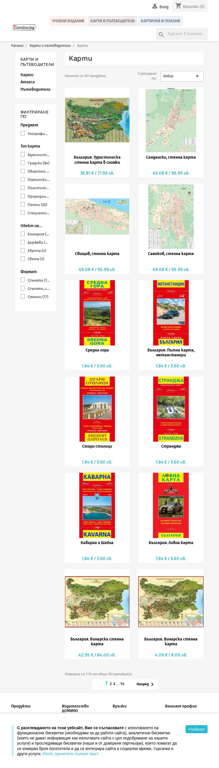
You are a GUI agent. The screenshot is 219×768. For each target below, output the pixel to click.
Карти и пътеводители (112, 21)
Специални (39, 213)
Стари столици (97, 446)
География (39, 134)
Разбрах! (196, 729)
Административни (39, 155)
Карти (27, 74)
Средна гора (97, 350)
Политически (39, 188)
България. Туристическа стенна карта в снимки (97, 160)
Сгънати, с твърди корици (39, 288)
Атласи (28, 82)
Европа (37, 250)
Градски (38, 163)
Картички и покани (160, 21)
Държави (39, 242)
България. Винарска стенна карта (97, 641)
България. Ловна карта (171, 542)
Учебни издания (68, 21)
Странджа (171, 446)
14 (122, 684)
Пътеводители (35, 89)
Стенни (38, 297)
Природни (39, 196)
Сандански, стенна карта (171, 157)
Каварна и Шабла (97, 542)
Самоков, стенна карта (171, 253)
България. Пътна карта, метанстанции (170, 352)
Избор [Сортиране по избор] (182, 76)
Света (36, 259)
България (39, 234)
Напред (146, 684)
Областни (39, 171)
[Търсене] (182, 34)
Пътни (37, 205)
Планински (39, 179)
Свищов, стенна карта (97, 253)
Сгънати (39, 280)
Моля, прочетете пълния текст (70, 753)
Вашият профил (181, 706)
